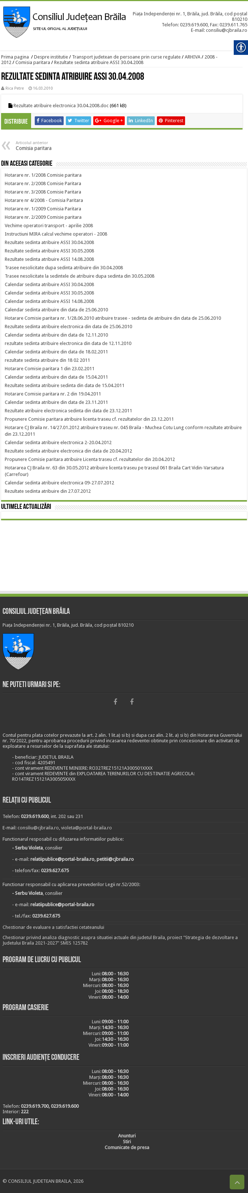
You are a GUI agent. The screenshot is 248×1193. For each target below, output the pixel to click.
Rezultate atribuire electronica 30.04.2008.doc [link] (61, 105)
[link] (9, 19)
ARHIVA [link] (192, 57)
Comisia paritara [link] (32, 62)
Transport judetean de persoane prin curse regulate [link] (126, 57)
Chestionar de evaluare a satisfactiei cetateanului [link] (53, 927)
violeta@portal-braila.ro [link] (86, 827)
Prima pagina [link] (15, 57)
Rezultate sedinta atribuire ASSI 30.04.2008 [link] (98, 62)
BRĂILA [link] (124, 556)
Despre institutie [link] (51, 57)
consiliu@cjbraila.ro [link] (38, 827)
